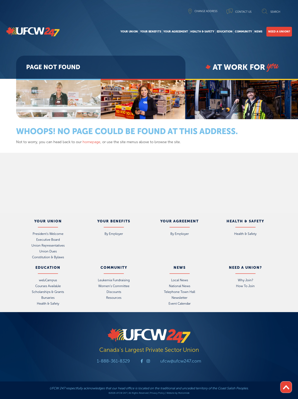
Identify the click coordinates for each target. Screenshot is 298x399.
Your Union (129, 31)
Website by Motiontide (178, 393)
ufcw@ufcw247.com (181, 361)
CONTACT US (243, 11)
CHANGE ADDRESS (206, 11)
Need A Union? (279, 31)
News (258, 31)
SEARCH (275, 11)
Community (243, 31)
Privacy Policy (157, 393)
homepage (91, 142)
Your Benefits (150, 31)
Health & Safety (202, 31)
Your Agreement (175, 31)
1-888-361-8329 (112, 361)
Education (225, 31)
